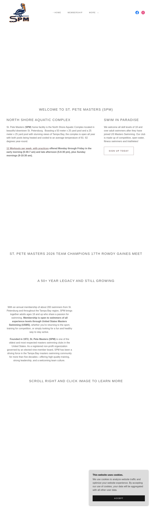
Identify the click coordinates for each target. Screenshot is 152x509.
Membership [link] (75, 13)
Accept (118, 498)
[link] (21, 12)
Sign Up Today (119, 151)
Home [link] (58, 13)
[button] (93, 12)
